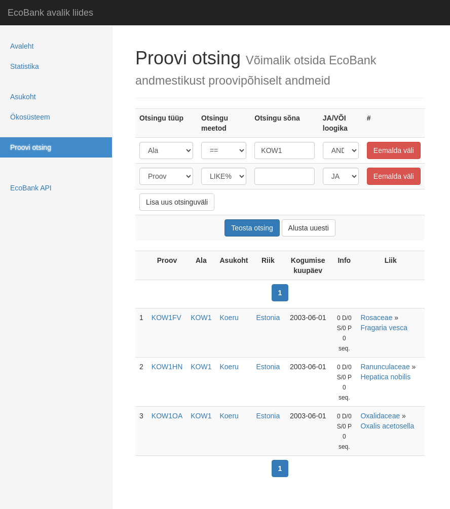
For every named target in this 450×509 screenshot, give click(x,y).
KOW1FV (166, 318)
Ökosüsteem (30, 117)
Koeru (229, 318)
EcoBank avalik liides (50, 13)
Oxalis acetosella (387, 426)
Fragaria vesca (383, 328)
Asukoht (23, 97)
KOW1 (201, 318)
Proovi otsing (30, 147)
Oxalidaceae (380, 416)
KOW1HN (167, 367)
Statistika (24, 66)
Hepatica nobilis (385, 377)
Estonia (268, 318)
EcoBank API (31, 188)
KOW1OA (167, 416)
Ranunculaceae (384, 367)
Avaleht (21, 46)
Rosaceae (376, 318)
